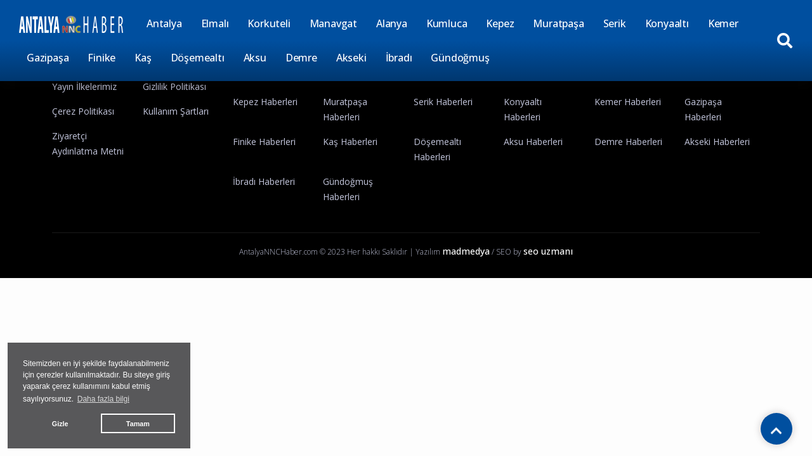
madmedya (466, 251)
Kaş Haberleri (350, 142)
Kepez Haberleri (265, 102)
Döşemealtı (198, 58)
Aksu (255, 58)
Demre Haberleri (628, 142)
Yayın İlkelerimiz (84, 86)
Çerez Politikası (83, 111)
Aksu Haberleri (533, 142)
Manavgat (333, 23)
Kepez (500, 23)
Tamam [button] (138, 424)
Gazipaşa (48, 58)
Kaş (142, 58)
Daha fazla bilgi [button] (103, 399)
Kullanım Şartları (176, 111)
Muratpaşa (558, 23)
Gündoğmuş (460, 58)
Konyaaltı (667, 23)
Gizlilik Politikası (174, 86)
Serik (614, 23)
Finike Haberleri (264, 142)
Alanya (391, 23)
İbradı (399, 58)
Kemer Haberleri (627, 102)
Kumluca (447, 23)
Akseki (351, 58)
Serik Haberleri (443, 102)
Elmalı (215, 23)
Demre (301, 58)
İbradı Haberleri (264, 181)
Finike (101, 58)
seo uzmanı (548, 251)
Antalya (164, 23)
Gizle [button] (60, 424)
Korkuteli (268, 23)
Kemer (723, 23)
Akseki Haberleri (717, 142)
